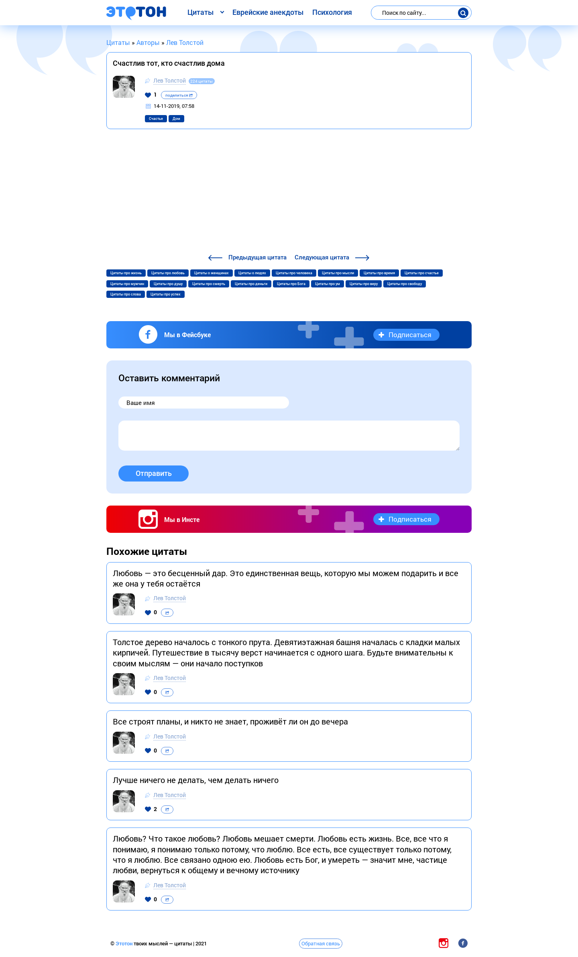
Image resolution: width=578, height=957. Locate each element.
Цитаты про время (379, 273)
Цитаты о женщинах (211, 273)
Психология (332, 12)
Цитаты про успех (166, 294)
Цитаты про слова (125, 294)
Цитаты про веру (364, 284)
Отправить (154, 473)
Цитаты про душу (168, 284)
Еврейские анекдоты (267, 12)
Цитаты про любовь (168, 273)
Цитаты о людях (252, 273)
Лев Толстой (169, 80)
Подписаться (410, 334)
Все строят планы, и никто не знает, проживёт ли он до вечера (230, 721)
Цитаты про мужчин (127, 284)
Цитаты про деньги (251, 284)
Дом (176, 119)
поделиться (179, 95)
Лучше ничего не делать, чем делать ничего (196, 780)
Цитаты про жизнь (126, 273)
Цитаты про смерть (208, 284)
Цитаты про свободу (404, 284)
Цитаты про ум (327, 284)
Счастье (156, 119)
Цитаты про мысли (338, 273)
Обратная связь (320, 943)
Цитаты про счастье (422, 273)
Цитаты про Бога (291, 284)
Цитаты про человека (294, 273)
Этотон (125, 944)
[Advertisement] (289, 192)
